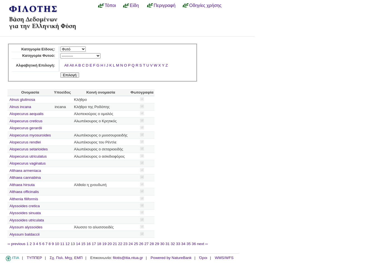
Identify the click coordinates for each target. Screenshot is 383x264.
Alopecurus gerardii (25, 128)
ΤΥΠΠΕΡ (34, 258)
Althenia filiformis (23, 199)
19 (104, 244)
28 (152, 244)
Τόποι (110, 5)
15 (83, 244)
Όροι (203, 258)
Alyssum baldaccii (24, 234)
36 (194, 244)
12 (67, 244)
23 (125, 244)
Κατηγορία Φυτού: (38, 55)
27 (146, 244)
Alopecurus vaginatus (27, 163)
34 (183, 244)
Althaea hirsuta (22, 185)
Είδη (134, 5)
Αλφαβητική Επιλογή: (35, 65)
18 (99, 244)
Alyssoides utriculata (26, 220)
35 (188, 244)
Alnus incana (20, 107)
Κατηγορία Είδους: (38, 49)
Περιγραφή (164, 5)
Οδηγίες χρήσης (205, 5)
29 (157, 244)
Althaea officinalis (24, 192)
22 (120, 244)
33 (178, 244)
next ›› (202, 244)
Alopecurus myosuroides (30, 135)
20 (109, 244)
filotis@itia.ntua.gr (128, 258)
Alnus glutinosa (22, 99)
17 (94, 244)
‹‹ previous (16, 244)
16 (89, 244)
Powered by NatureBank (171, 258)
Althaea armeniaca (25, 170)
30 (162, 244)
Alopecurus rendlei (25, 142)
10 (57, 244)
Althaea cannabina (25, 177)
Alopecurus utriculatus (28, 156)
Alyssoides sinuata (25, 213)
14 (78, 244)
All (66, 65)
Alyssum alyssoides (26, 227)
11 (62, 244)
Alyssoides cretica (24, 206)
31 (167, 244)
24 (131, 244)
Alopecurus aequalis (26, 114)
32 (173, 244)
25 (136, 244)
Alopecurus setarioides (28, 149)
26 (141, 244)
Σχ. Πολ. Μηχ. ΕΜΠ (66, 258)
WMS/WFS (224, 258)
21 (115, 244)
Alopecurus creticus (26, 121)
